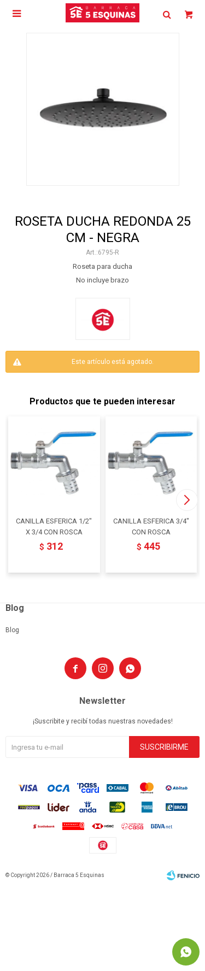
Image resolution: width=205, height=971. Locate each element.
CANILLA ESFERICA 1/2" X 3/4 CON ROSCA (54, 526)
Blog (12, 630)
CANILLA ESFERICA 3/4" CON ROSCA (151, 526)
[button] (186, 500)
